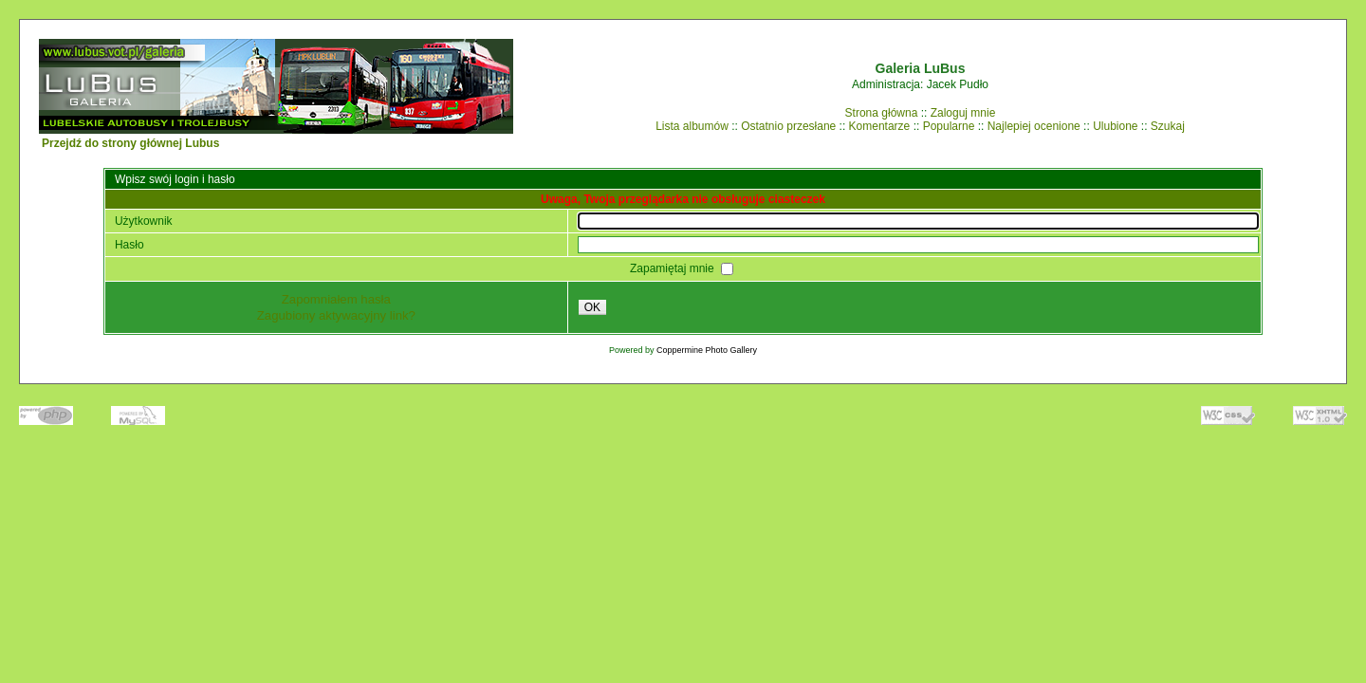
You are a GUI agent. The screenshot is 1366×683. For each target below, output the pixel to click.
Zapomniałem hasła (336, 299)
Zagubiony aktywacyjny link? (336, 315)
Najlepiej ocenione (1034, 126)
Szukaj (1168, 126)
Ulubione (1115, 126)
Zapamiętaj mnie (673, 268)
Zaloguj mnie (963, 113)
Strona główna (881, 113)
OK (592, 307)
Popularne (949, 126)
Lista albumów (692, 126)
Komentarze (880, 126)
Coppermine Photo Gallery (706, 350)
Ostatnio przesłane (788, 126)
